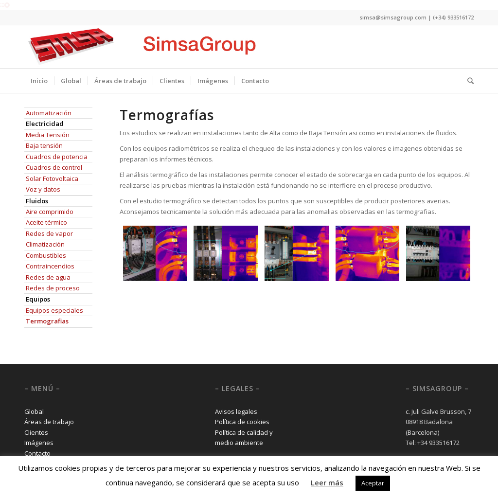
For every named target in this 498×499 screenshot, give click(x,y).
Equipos (38, 299)
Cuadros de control (54, 167)
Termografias (47, 321)
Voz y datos (43, 189)
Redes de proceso (53, 288)
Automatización (48, 112)
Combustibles (46, 255)
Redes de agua (48, 277)
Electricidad (45, 123)
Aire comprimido (49, 211)
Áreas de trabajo (49, 421)
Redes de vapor (49, 233)
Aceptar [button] (372, 483)
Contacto (37, 453)
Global (34, 411)
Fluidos (37, 200)
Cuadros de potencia (57, 156)
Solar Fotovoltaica (52, 178)
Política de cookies (242, 421)
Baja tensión (44, 145)
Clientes (36, 432)
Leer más (327, 482)
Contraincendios (50, 266)
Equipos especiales (54, 310)
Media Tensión (48, 134)
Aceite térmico (46, 222)
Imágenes (38, 442)
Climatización (45, 244)
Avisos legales (236, 411)
